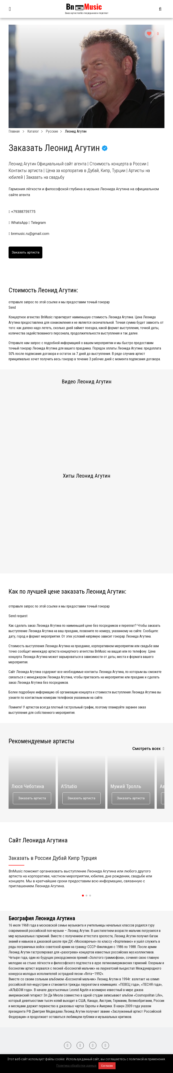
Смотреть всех (146, 748)
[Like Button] (149, 33)
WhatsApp (18, 223)
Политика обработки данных (76, 1066)
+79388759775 (23, 212)
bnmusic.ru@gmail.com (30, 234)
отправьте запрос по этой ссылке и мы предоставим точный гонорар (86, 305)
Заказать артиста (32, 798)
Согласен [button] (107, 1065)
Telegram (37, 223)
